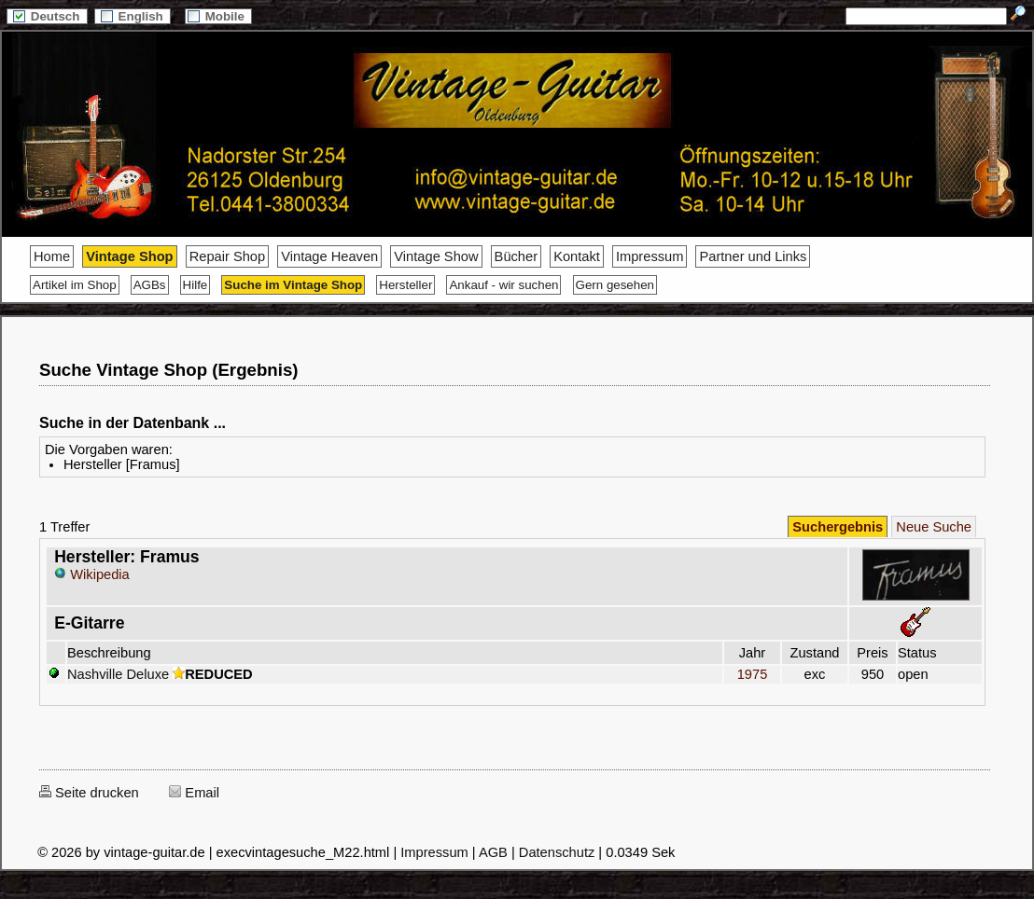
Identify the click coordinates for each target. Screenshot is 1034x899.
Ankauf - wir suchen (503, 285)
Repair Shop (227, 256)
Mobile (218, 16)
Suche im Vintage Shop (293, 285)
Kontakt (576, 256)
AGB (493, 852)
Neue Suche (933, 526)
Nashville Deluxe (118, 674)
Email (194, 792)
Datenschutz (556, 852)
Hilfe (195, 285)
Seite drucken (89, 792)
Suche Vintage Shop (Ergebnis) (168, 370)
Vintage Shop (129, 256)
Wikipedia (92, 574)
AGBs (149, 285)
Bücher (516, 256)
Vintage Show (436, 256)
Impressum (649, 256)
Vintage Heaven (329, 256)
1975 (752, 674)
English (132, 16)
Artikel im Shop (75, 285)
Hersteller (405, 285)
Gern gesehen (615, 285)
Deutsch (46, 16)
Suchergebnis (837, 526)
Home (52, 256)
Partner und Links (752, 256)
